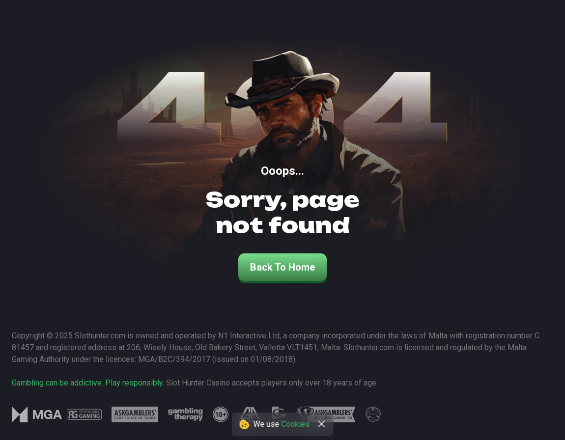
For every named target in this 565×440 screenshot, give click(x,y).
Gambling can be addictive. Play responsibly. (88, 382)
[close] (322, 424)
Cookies (296, 424)
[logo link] (84, 414)
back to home (282, 267)
